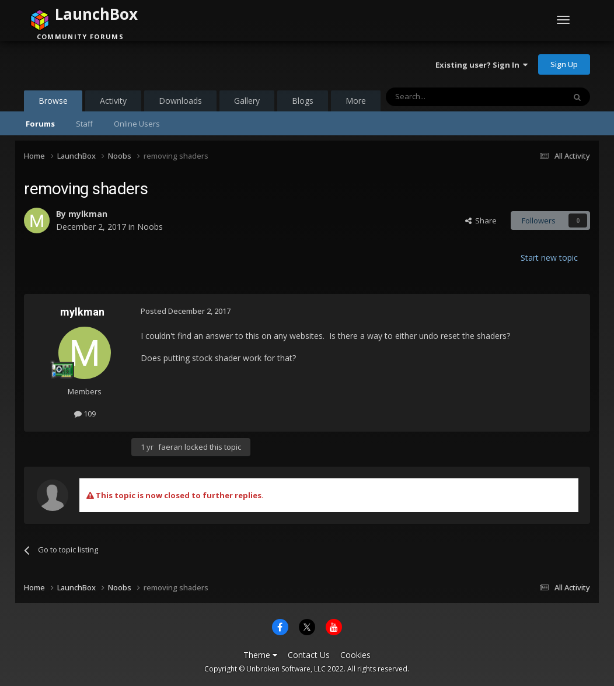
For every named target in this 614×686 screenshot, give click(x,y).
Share (481, 220)
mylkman (87, 213)
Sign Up (564, 64)
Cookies (355, 654)
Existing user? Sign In (481, 65)
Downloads (180, 100)
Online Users (137, 123)
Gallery (247, 100)
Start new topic (549, 257)
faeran (170, 447)
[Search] (447, 97)
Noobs (150, 226)
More (356, 100)
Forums (40, 123)
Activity (113, 100)
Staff (84, 123)
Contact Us (309, 654)
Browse (53, 103)
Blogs (302, 100)
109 (85, 413)
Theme (260, 654)
